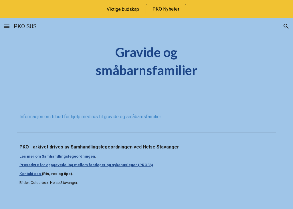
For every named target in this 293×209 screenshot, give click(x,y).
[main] (146, 61)
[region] (146, 9)
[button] (7, 26)
